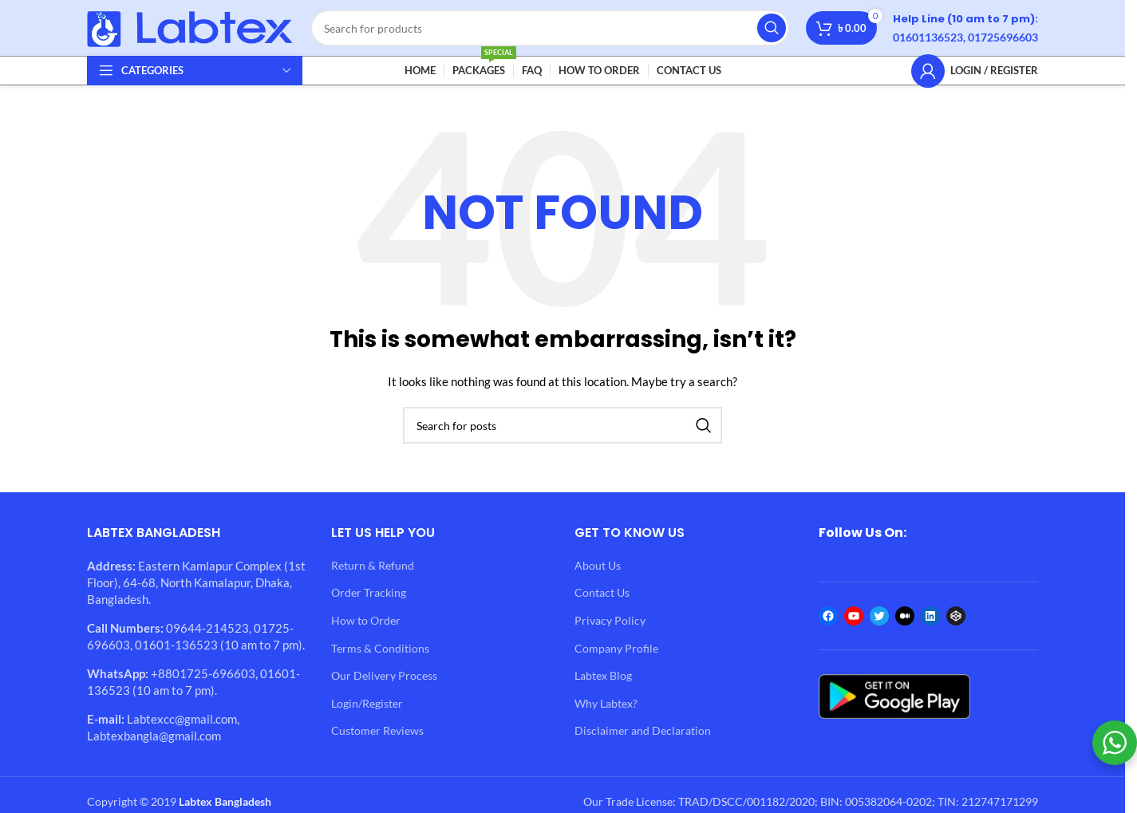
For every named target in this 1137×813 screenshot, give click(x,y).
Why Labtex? (606, 703)
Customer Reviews (377, 730)
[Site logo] (190, 27)
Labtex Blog (603, 675)
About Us (597, 565)
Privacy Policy (609, 620)
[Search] (550, 28)
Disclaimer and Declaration (642, 730)
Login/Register (367, 703)
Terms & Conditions (380, 648)
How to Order (366, 620)
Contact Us (602, 592)
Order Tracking (368, 592)
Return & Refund (372, 565)
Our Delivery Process (384, 675)
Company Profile (616, 648)
